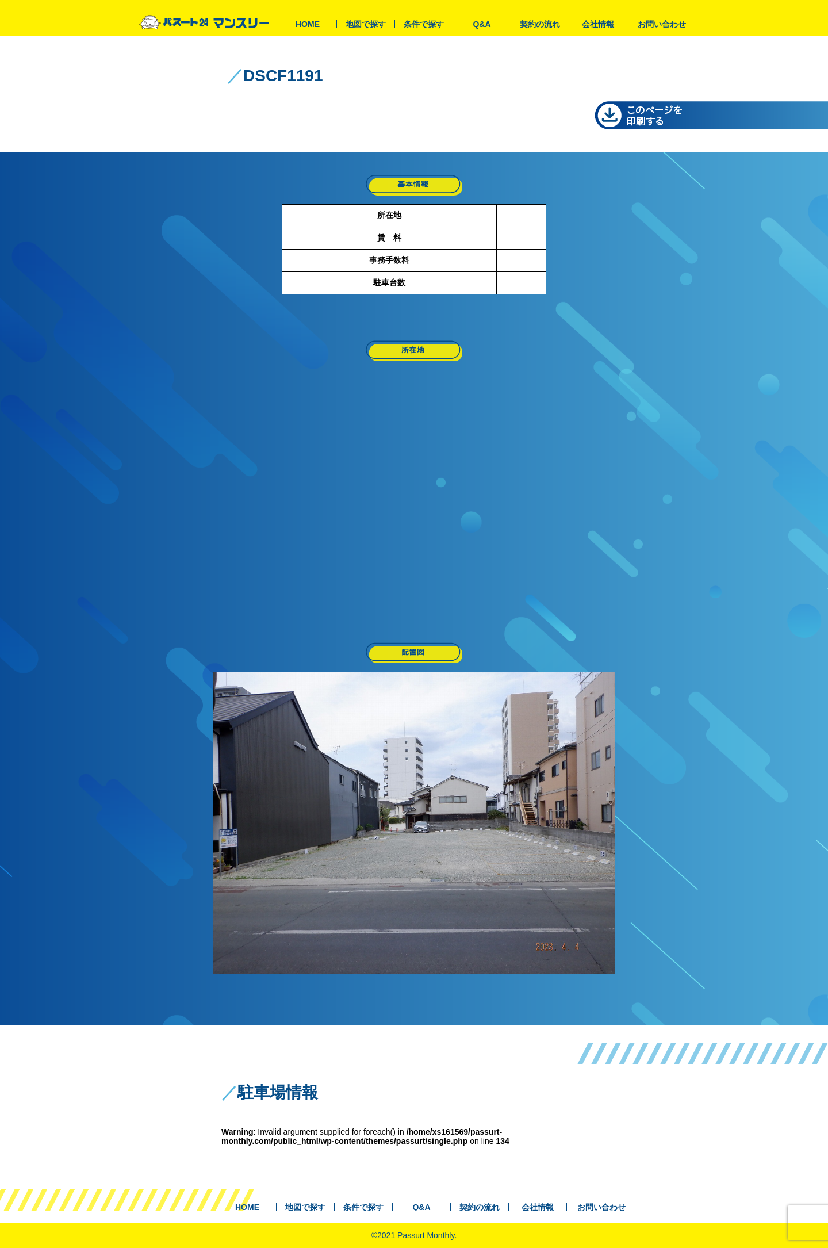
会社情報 (598, 24)
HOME (308, 24)
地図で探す (366, 24)
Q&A (481, 24)
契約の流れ (540, 24)
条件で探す (424, 24)
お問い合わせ (662, 24)
